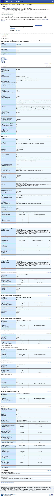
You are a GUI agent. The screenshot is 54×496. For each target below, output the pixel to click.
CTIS (29, 489)
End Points (2, 60)
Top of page (49, 136)
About (23, 4)
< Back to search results (4, 34)
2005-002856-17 (18, 44)
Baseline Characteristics (4, 59)
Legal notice (51, 488)
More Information (3, 62)
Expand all (49, 63)
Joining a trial (12, 4)
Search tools (17, 30)
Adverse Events (3, 61)
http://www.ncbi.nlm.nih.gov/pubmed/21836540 (7, 482)
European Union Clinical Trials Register (8, 8)
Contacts (18, 4)
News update (29, 4)
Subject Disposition (3, 58)
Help (52, 1)
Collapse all (46, 63)
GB (16, 45)
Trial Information (3, 57)
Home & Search (4, 4)
